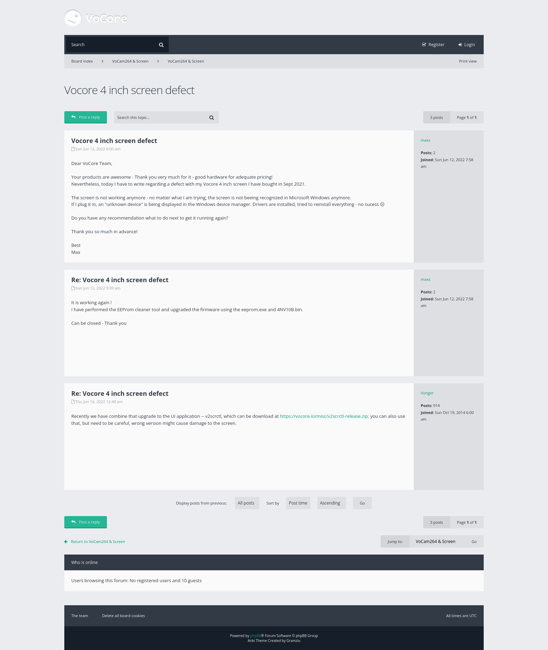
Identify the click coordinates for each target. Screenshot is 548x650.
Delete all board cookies (123, 615)
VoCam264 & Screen (130, 61)
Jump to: (395, 541)
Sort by (306, 503)
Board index (82, 61)
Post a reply (85, 117)
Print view (468, 61)
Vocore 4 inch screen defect (129, 89)
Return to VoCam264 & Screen (98, 541)
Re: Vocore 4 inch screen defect (119, 280)
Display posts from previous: (217, 503)
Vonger (427, 392)
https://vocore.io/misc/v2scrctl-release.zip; (324, 416)
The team (79, 615)
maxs (425, 140)
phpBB (255, 635)
